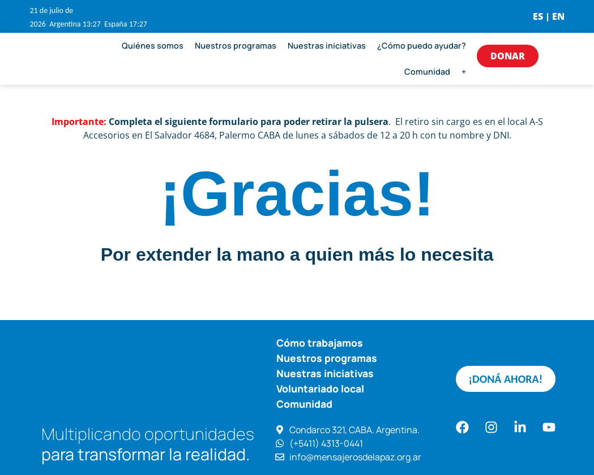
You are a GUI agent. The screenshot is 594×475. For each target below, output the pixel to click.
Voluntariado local (320, 388)
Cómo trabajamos (319, 342)
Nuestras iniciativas (327, 45)
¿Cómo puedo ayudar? (421, 45)
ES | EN (549, 16)
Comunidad (427, 71)
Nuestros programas (235, 45)
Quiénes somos (152, 45)
